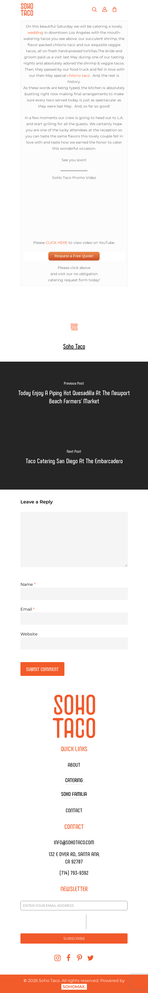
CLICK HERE (56, 242)
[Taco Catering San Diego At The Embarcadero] (74, 458)
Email (27, 609)
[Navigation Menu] (125, 9)
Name (28, 584)
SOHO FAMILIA (74, 793)
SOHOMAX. (74, 986)
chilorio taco (78, 75)
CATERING (74, 779)
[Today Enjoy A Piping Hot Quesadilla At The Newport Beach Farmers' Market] (74, 394)
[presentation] (53, 922)
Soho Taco (74, 346)
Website (29, 634)
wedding (35, 32)
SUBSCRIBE (74, 938)
